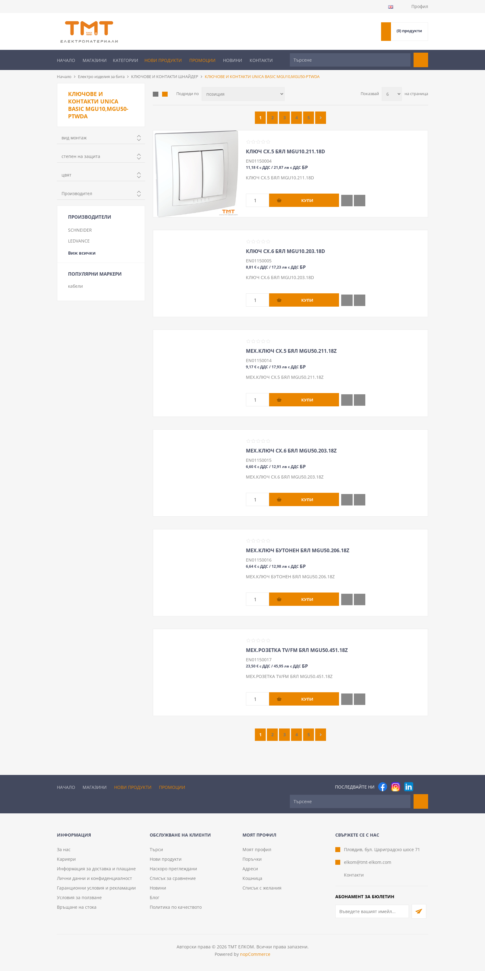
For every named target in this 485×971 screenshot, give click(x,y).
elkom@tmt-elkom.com (367, 862)
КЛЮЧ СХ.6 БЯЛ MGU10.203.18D (285, 251)
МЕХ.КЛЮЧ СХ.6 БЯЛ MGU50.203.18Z (291, 450)
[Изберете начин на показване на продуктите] (243, 94)
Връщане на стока (77, 907)
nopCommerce (255, 954)
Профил (419, 6)
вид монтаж (74, 138)
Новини (232, 60)
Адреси (250, 869)
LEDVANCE (79, 241)
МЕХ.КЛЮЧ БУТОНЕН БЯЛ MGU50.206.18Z (297, 550)
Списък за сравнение (173, 878)
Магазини (95, 60)
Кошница (252, 878)
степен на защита (81, 156)
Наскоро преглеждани (173, 869)
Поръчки (252, 859)
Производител (77, 193)
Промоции (202, 60)
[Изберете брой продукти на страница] (392, 94)
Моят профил (256, 849)
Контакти (261, 60)
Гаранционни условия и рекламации (96, 888)
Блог (154, 897)
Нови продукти (163, 60)
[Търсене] (350, 60)
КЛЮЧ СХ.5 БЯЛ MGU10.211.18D (285, 151)
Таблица (155, 94)
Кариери (66, 859)
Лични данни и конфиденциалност (94, 878)
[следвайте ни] (409, 787)
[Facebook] (383, 787)
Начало (66, 60)
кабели (75, 286)
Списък (165, 94)
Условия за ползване (79, 897)
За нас (64, 849)
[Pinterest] (422, 787)
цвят (66, 175)
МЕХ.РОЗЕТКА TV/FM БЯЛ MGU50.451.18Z (297, 650)
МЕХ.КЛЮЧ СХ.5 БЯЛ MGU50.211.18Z (291, 351)
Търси (156, 849)
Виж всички (82, 253)
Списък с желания (261, 888)
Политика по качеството (176, 907)
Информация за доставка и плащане (96, 869)
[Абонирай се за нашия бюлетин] (372, 911)
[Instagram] (396, 787)
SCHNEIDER (80, 230)
